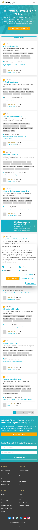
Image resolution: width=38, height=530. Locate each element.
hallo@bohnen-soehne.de (9, 209)
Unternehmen (22, 473)
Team (20, 476)
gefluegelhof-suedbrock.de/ (26, 292)
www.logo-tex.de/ (16, 175)
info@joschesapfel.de (8, 327)
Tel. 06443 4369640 (8, 136)
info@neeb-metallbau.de (19, 64)
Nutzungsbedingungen (14, 522)
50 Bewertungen (11, 106)
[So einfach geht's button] (19, 434)
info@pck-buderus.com (17, 361)
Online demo (22, 500)
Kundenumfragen (5, 473)
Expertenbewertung (24, 502)
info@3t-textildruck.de (8, 100)
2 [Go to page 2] (17, 412)
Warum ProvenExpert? (24, 470)
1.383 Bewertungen (12, 144)
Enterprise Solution (6, 479)
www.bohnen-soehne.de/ (23, 209)
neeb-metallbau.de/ (7, 66)
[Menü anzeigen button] (34, 3)
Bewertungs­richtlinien (6, 508)
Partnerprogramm (5, 481)
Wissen (3, 494)
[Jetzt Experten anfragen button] (19, 28)
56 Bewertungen (11, 299)
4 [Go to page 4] (23, 412)
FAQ (2, 497)
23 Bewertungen (11, 333)
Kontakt (21, 484)
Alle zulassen (12, 278)
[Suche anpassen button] (19, 37)
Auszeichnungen (5, 484)
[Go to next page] (36, 412)
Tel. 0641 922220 (7, 64)
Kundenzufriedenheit (6, 505)
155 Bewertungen (11, 215)
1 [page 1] (14, 412)
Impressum (23, 524)
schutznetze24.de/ (7, 138)
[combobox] (19, 447)
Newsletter (21, 497)
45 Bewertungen (11, 72)
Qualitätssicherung (15, 524)
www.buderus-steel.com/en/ (10, 363)
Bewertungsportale (6, 500)
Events (3, 511)
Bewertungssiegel (5, 470)
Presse (20, 494)
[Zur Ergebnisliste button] (19, 457)
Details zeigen (29, 274)
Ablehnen (30, 283)
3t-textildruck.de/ (19, 100)
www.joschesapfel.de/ (19, 327)
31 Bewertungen (11, 369)
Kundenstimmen (23, 481)
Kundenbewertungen (6, 502)
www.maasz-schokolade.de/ (25, 399)
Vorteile (3, 476)
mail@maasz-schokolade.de (9, 399)
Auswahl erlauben (27, 279)
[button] (11, 70)
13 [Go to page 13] (32, 412)
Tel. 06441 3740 (7, 361)
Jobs (20, 479)
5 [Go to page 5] (26, 412)
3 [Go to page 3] (20, 412)
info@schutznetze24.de (20, 136)
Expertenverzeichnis (24, 505)
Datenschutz (23, 522)
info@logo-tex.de (7, 175)
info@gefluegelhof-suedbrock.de (11, 292)
